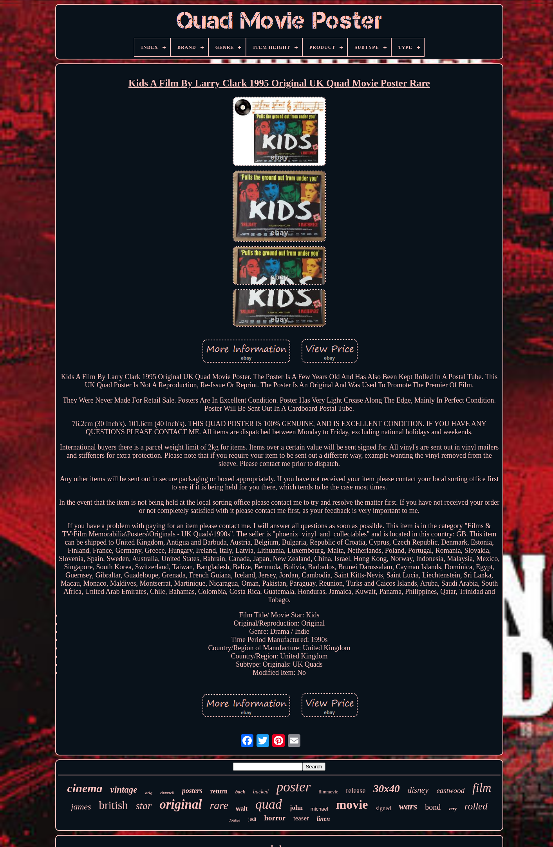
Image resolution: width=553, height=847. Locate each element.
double (234, 820)
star (144, 805)
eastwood (450, 790)
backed (261, 792)
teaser (301, 818)
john (296, 807)
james (81, 806)
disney (418, 790)
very (452, 808)
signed (383, 808)
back (240, 792)
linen (323, 818)
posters (192, 791)
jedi (252, 819)
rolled (476, 806)
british (113, 805)
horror (275, 818)
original (180, 804)
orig (148, 792)
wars (408, 806)
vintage (123, 790)
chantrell (167, 793)
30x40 (386, 789)
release (355, 791)
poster (293, 787)
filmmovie (328, 792)
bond (433, 807)
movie (352, 804)
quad (268, 804)
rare (219, 805)
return (219, 791)
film (481, 788)
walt (242, 808)
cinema (85, 788)
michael (319, 809)
